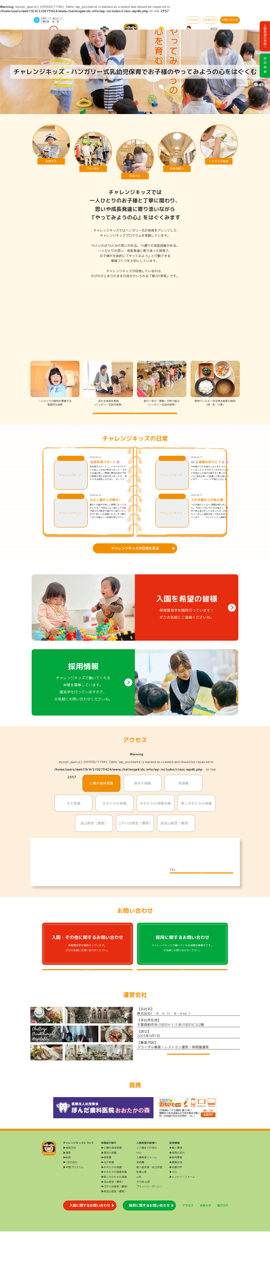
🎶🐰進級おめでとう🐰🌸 (210, 471)
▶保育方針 (69, 1177)
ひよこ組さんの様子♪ (105, 508)
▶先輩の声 (175, 1196)
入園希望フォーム (146, 1187)
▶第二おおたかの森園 (114, 1206)
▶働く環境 (175, 1177)
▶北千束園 (107, 1192)
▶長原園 (106, 1187)
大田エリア (46, 18)
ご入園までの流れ (146, 1177)
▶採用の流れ (177, 1182)
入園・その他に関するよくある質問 (87, 991)
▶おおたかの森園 (111, 1196)
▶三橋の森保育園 (111, 1177)
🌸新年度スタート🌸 (105, 471)
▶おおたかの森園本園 (114, 1201)
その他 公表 (143, 1211)
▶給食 (67, 1187)
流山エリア (57, 18)
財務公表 (141, 1201)
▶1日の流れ (70, 1192)
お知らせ (210, 20)
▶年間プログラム (73, 1196)
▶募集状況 (175, 1192)
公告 (139, 1206)
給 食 (55, 21)
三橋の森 (45, 21)
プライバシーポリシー (149, 1216)
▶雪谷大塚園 (109, 1182)
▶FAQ (173, 1201)
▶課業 (67, 1182)
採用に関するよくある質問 (182, 991)
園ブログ (222, 1235)
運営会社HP (188, 1085)
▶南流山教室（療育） (114, 1221)
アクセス (193, 20)
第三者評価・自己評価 (149, 1196)
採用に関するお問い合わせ (149, 1235)
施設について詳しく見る (201, 886)
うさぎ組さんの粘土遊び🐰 (208, 508)
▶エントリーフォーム (182, 1206)
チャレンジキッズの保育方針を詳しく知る (135, 417)
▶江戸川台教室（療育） (115, 1216)
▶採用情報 (175, 1187)
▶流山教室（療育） (112, 1211)
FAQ (138, 1182)
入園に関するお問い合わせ (89, 1235)
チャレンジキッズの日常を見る (135, 557)
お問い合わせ (229, 20)
